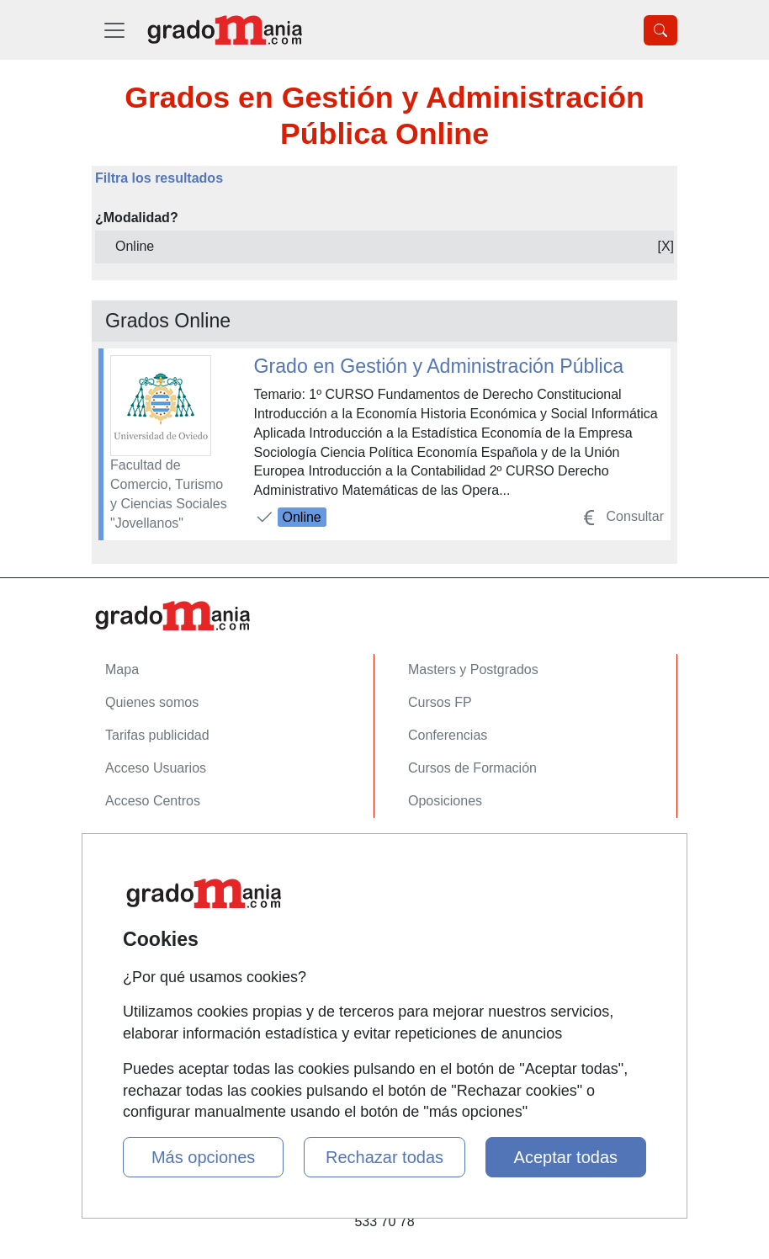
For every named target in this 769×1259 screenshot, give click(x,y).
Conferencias (447, 735)
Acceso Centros (152, 801)
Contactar (134, 852)
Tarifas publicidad (157, 735)
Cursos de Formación (472, 768)
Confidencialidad (154, 885)
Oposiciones (445, 801)
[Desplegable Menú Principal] (114, 30)
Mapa (122, 669)
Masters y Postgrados (473, 669)
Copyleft (130, 950)
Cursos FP (440, 702)
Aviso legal (137, 918)
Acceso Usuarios (155, 768)
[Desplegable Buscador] (660, 30)
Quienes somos (152, 702)
